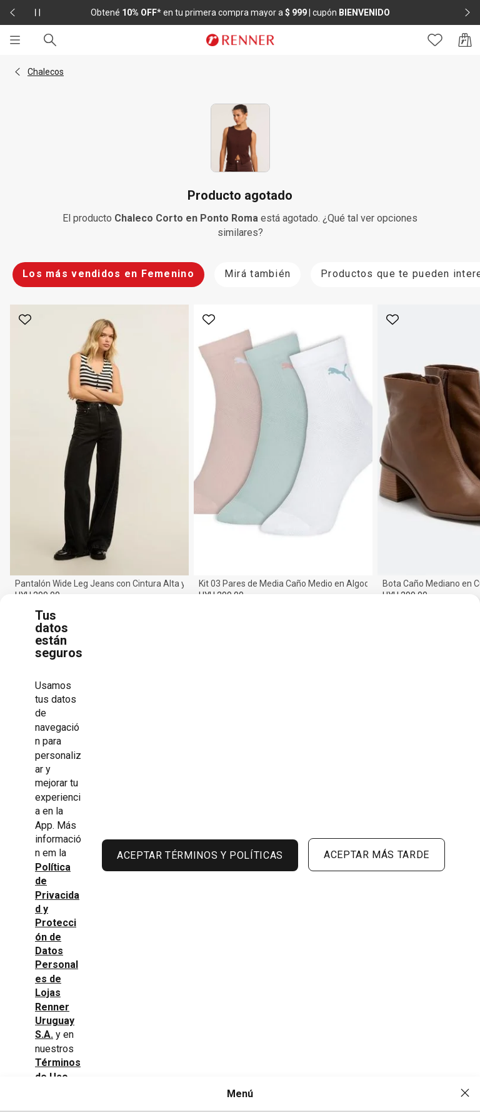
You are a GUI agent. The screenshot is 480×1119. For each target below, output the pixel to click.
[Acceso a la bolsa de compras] (465, 40)
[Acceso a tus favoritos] (435, 40)
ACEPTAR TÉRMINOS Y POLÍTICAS (200, 855)
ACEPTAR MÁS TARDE (376, 855)
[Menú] (15, 40)
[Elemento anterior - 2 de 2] (12, 12)
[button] (17, 72)
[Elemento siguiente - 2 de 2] (467, 12)
